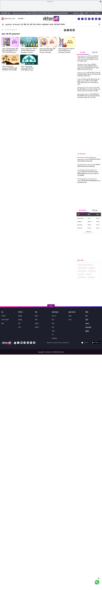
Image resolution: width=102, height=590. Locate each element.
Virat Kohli (81, 274)
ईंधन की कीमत (82, 210)
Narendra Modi (82, 268)
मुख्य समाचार (72, 312)
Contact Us (65, 343)
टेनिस (36, 320)
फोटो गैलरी (57, 24)
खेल (34, 24)
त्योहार (3, 46)
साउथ (19, 327)
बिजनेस (63, 24)
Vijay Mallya (92, 268)
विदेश (25, 24)
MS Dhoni (88, 274)
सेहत (53, 327)
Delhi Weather (82, 271)
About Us (49, 343)
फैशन (53, 323)
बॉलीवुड (20, 316)
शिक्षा (2, 323)
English (75, 13)
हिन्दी (81, 13)
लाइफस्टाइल (45, 24)
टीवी (19, 323)
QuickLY (8, 24)
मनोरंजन (38, 24)
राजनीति (3, 316)
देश (22, 24)
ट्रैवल (53, 320)
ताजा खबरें (20, 19)
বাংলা (91, 13)
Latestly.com (48, 352)
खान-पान (54, 316)
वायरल (51, 24)
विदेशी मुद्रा (94, 210)
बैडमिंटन (37, 327)
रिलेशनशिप (54, 338)
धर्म (52, 335)
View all (89, 232)
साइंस (70, 320)
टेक (28, 24)
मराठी (86, 13)
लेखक (70, 316)
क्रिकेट (36, 316)
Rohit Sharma (91, 271)
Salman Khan (91, 277)
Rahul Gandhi (81, 277)
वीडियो (87, 331)
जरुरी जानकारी (5, 320)
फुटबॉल (37, 323)
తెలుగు (97, 13)
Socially (16, 24)
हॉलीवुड (20, 320)
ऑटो (31, 24)
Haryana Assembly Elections (85, 265)
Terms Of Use (57, 343)
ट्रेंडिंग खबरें (95, 52)
